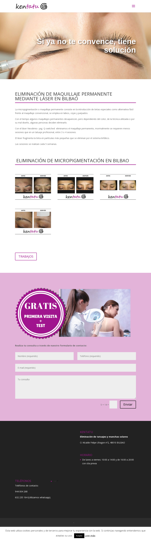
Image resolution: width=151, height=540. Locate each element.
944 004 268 (21, 491)
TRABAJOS (25, 256)
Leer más (90, 535)
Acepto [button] (79, 535)
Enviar (128, 404)
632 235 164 (21, 497)
